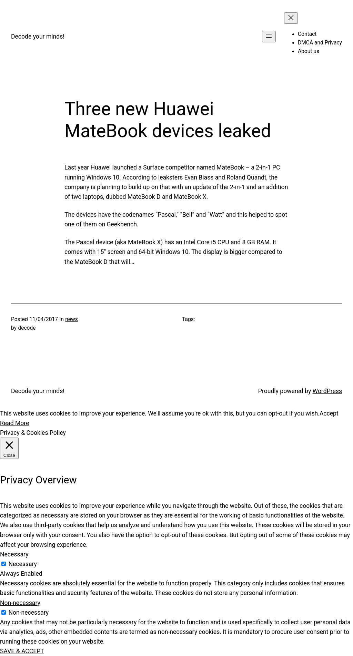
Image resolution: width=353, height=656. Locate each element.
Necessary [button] (14, 554)
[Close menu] (291, 18)
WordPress (327, 391)
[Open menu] (269, 36)
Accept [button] (329, 413)
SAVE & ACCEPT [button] (22, 651)
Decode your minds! (37, 36)
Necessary (22, 564)
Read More (14, 423)
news (71, 319)
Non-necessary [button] (20, 602)
